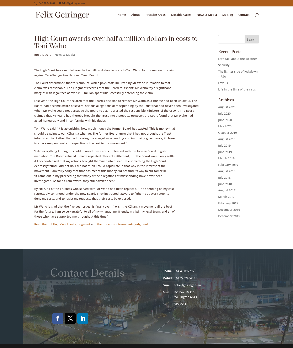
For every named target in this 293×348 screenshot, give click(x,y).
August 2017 (226, 190)
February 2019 (228, 165)
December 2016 (229, 210)
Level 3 (223, 83)
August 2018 (226, 171)
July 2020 (224, 113)
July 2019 (224, 145)
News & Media (207, 15)
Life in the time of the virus (237, 89)
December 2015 (229, 216)
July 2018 (224, 178)
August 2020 (226, 107)
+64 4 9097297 (184, 271)
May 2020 (224, 126)
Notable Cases (181, 15)
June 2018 (225, 184)
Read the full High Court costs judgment (62, 224)
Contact (244, 15)
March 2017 (226, 197)
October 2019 (227, 133)
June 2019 (225, 152)
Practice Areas (155, 15)
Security (223, 65)
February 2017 (228, 203)
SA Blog (227, 15)
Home (121, 15)
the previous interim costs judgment (122, 224)
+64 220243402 (46, 3)
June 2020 (225, 120)
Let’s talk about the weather (237, 59)
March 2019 (226, 158)
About (135, 15)
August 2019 (226, 139)
